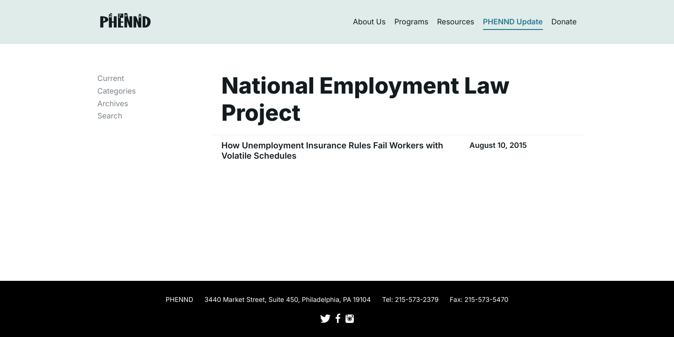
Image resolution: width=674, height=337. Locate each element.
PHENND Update (513, 21)
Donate (564, 21)
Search (109, 115)
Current (110, 78)
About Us (369, 21)
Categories (116, 90)
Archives (112, 103)
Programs (411, 21)
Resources (456, 21)
